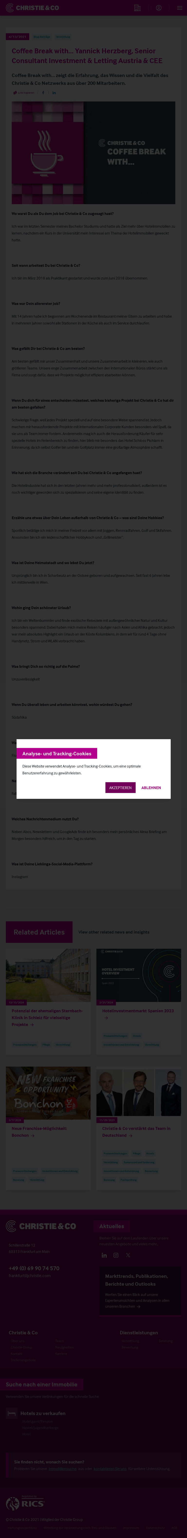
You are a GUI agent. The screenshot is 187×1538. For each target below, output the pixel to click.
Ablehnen (151, 787)
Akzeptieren (120, 787)
